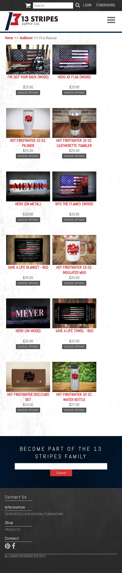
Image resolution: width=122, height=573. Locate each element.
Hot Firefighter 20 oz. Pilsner (28, 143)
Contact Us (16, 497)
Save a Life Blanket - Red (28, 267)
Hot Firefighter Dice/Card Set (28, 397)
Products (12, 529)
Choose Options (28, 92)
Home (9, 37)
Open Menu (111, 19)
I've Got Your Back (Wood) (28, 77)
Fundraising (105, 5)
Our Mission (33, 514)
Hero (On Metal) (28, 204)
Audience (26, 37)
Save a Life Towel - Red (74, 330)
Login (87, 5)
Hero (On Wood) (28, 330)
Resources (13, 514)
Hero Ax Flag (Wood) (74, 77)
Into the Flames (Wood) (74, 204)
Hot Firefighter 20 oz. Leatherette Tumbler (74, 143)
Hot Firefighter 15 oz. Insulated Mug (74, 270)
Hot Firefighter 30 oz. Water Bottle (74, 397)
